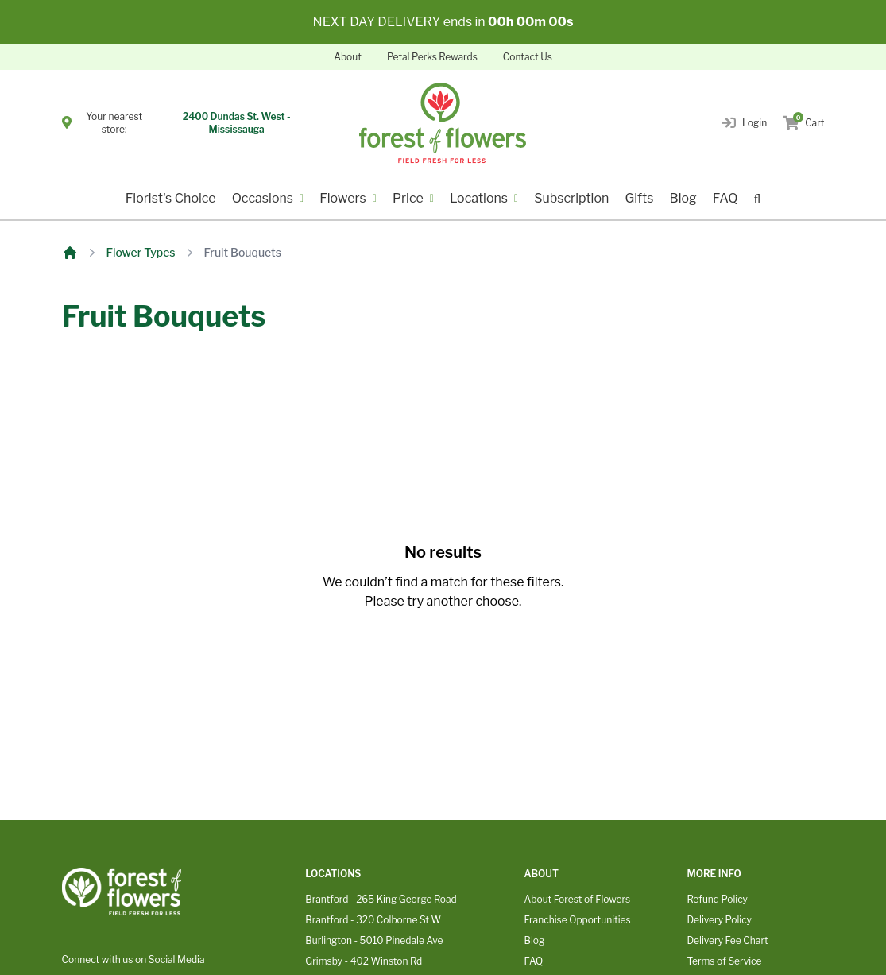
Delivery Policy (719, 920)
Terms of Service (724, 961)
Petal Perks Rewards (432, 57)
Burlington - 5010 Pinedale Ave (374, 940)
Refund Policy (717, 899)
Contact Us (527, 57)
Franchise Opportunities (577, 920)
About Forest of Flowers (577, 899)
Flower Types (141, 252)
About (348, 57)
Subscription (571, 198)
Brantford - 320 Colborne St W (373, 920)
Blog (682, 198)
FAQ (725, 198)
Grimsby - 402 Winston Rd (363, 961)
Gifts (639, 198)
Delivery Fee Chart (727, 940)
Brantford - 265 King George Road (380, 899)
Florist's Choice (171, 198)
